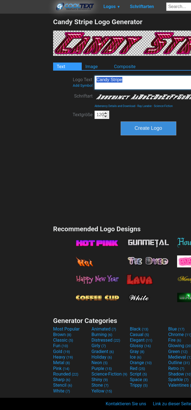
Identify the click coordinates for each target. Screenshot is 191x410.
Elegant (141, 340)
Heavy (63, 357)
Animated (103, 329)
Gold (61, 351)
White (61, 391)
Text (61, 66)
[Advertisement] (26, 101)
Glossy (140, 345)
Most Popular (66, 329)
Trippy (139, 385)
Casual (139, 334)
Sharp (61, 379)
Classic (63, 340)
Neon (99, 362)
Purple (101, 368)
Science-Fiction (163, 106)
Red (137, 368)
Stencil (62, 385)
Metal (61, 362)
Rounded (65, 374)
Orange (141, 362)
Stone (99, 385)
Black (139, 329)
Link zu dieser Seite (172, 403)
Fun (60, 345)
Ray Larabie (144, 106)
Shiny (99, 379)
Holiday (101, 357)
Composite (125, 66)
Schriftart (83, 96)
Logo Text (83, 82)
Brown (62, 334)
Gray (137, 351)
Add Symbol (83, 85)
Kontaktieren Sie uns (126, 403)
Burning (101, 334)
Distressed (105, 340)
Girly (98, 345)
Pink (61, 368)
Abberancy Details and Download (115, 106)
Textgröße (83, 114)
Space (139, 379)
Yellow (101, 391)
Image (91, 66)
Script (138, 374)
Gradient (102, 351)
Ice (135, 357)
